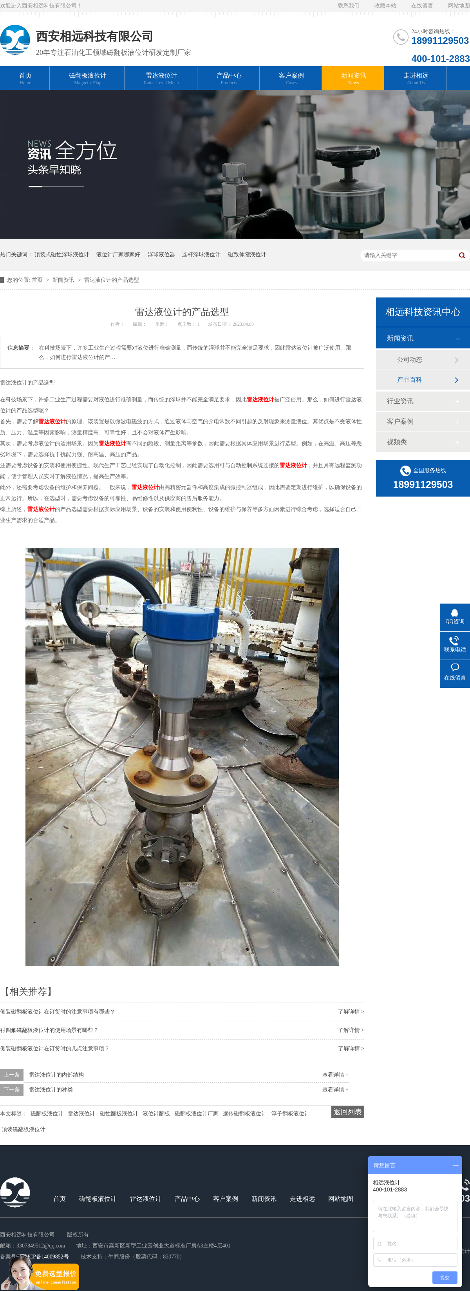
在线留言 (422, 6)
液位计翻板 (156, 1114)
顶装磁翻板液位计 (23, 1129)
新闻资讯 (353, 79)
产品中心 (229, 79)
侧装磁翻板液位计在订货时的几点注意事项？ (55, 1049)
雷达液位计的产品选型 (111, 280)
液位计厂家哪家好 (118, 254)
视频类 (397, 442)
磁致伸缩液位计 (247, 254)
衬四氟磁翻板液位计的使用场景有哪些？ (49, 1030)
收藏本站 (385, 6)
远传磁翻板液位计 (245, 1114)
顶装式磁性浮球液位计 (61, 254)
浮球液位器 (161, 254)
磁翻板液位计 (88, 79)
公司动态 (409, 359)
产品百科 (409, 379)
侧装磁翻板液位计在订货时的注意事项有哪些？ (57, 1012)
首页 (25, 79)
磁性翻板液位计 (119, 1114)
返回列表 (348, 1112)
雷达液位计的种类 (51, 1090)
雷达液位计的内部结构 (56, 1075)
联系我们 (349, 6)
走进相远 (415, 79)
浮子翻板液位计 (290, 1114)
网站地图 (459, 6)
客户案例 (291, 79)
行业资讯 (400, 401)
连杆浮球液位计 (201, 254)
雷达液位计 (161, 79)
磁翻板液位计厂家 (197, 1114)
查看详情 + (335, 1075)
